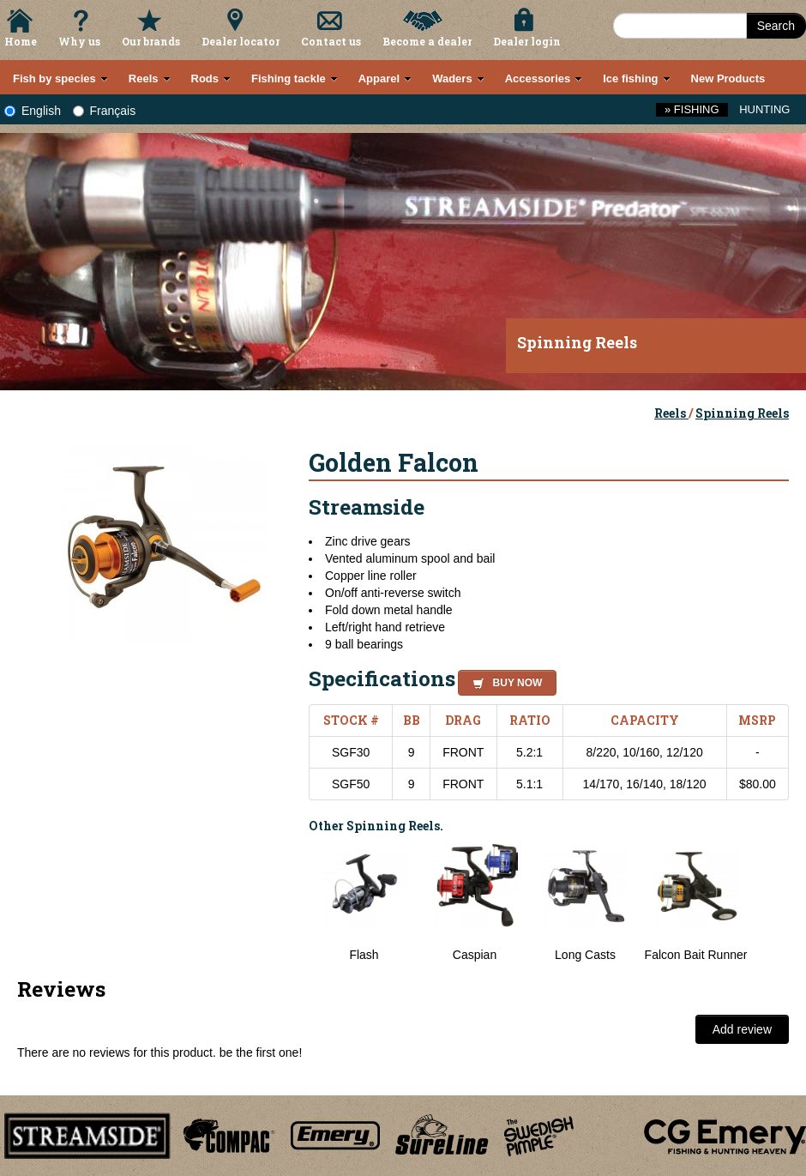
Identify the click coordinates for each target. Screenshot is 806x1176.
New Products (728, 78)
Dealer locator (241, 41)
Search (776, 26)
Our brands (151, 41)
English (32, 111)
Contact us (331, 41)
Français (104, 111)
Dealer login (527, 41)
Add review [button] (742, 1029)
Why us (79, 41)
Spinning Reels (742, 413)
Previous (295, 903)
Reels (671, 413)
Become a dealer (427, 41)
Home (20, 41)
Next (771, 903)
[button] (504, 680)
